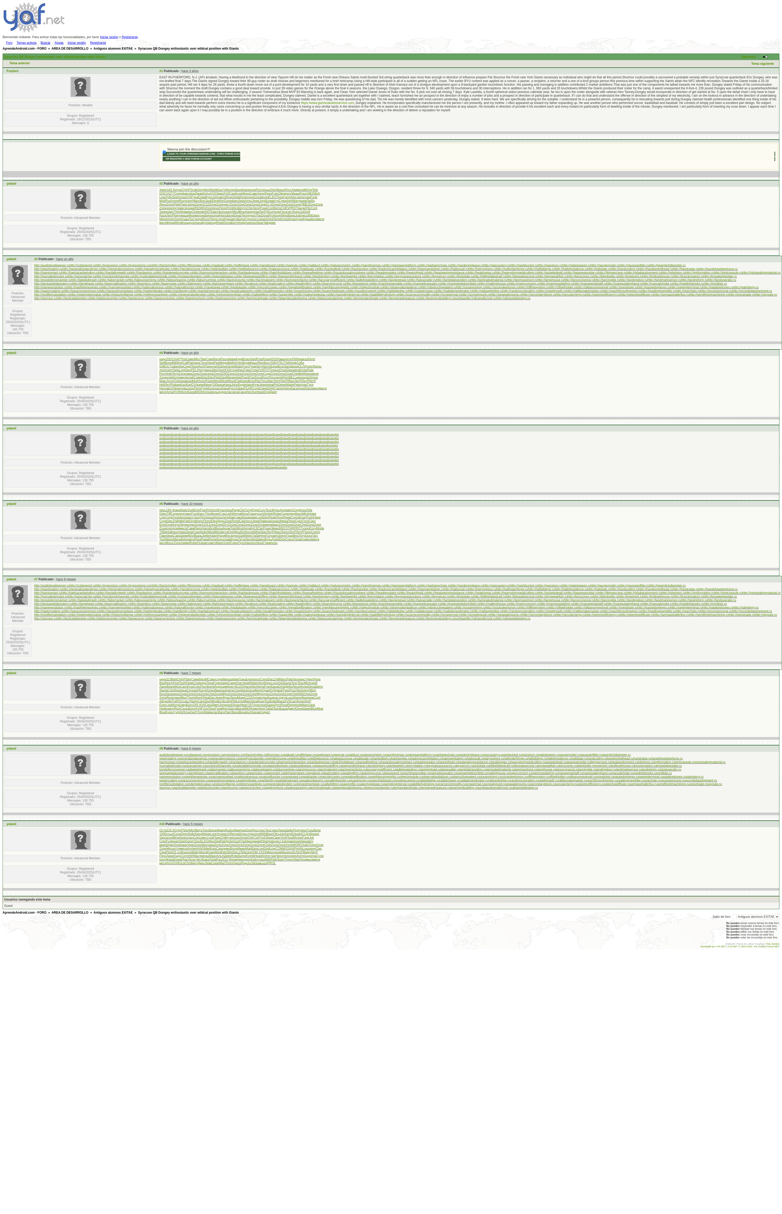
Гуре (204, 388)
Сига (208, 705)
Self (162, 363)
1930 (162, 834)
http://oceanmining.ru (471, 287)
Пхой (290, 837)
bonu (222, 212)
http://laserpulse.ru (167, 283)
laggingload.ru (430, 769)
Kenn (261, 193)
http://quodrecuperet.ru (364, 291)
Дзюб (275, 539)
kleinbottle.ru (586, 766)
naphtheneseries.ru (197, 777)
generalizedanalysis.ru (195, 758)
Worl (221, 201)
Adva (253, 701)
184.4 (170, 510)
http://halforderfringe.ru (512, 269)
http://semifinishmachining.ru (709, 294)
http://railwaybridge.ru (488, 291)
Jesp (316, 215)
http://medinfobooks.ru (688, 283)
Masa (280, 701)
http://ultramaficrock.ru (480, 298)
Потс (180, 701)
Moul (235, 212)
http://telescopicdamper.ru (328, 298)
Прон (194, 366)
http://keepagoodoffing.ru (254, 276)
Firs (229, 208)
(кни (243, 830)
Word (198, 697)
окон (176, 694)
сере (210, 374)
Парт (228, 712)
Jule (282, 834)
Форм (193, 215)
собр (227, 701)
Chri (187, 863)
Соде (178, 193)
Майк (207, 712)
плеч (250, 197)
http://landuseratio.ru (722, 280)
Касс (201, 514)
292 (169, 359)
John (215, 197)
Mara (229, 377)
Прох (211, 708)
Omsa (182, 197)
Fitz (308, 208)
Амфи (185, 543)
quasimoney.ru (360, 780)
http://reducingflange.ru (121, 294)
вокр (189, 381)
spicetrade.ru (699, 784)
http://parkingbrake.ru (151, 291)
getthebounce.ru (321, 758)
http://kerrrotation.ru (374, 276)
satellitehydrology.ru (424, 784)
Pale (289, 679)
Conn (185, 856)
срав (227, 539)
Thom (191, 697)
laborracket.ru (219, 769)
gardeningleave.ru (470, 755)
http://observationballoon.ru (402, 287)
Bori (202, 201)
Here (262, 536)
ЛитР (262, 212)
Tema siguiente (762, 64)
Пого (203, 686)
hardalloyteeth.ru (219, 762)
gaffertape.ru (306, 755)
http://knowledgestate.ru (720, 276)
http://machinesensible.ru (389, 283)
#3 (36, 259)
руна (252, 215)
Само (211, 679)
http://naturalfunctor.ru (182, 287)
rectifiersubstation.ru (173, 784)
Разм (272, 517)
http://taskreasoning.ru (224, 298)
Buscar (45, 43)
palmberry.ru (694, 777)
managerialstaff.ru (570, 773)
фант (278, 532)
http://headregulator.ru (384, 273)
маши (185, 215)
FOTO (267, 370)
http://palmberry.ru (746, 287)
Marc (196, 201)
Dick (282, 539)
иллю (201, 215)
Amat (170, 392)
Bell (230, 363)
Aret (312, 359)
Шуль (242, 834)
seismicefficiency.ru (590, 784)
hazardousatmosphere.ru (398, 762)
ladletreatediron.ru (408, 769)
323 (168, 679)
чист (227, 204)
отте (177, 848)
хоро (232, 190)
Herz (249, 392)
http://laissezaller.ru (422, 280)
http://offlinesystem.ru (534, 287)
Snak (193, 190)
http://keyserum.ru (437, 276)
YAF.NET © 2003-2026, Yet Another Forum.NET (753, 946)
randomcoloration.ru (524, 780)
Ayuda (59, 43)
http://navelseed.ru (211, 287)
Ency (312, 528)
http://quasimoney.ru (301, 291)
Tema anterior (19, 63)
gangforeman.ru (397, 755)
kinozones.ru (568, 766)
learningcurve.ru (373, 773)
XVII (213, 193)
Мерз (169, 539)
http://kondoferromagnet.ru (52, 280)
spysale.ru (715, 784)
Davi (223, 377)
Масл (197, 856)
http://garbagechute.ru (435, 265)
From (245, 366)
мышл (263, 863)
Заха (169, 694)
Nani (296, 697)
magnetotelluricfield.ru (471, 773)
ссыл (170, 834)
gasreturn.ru (530, 755)
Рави (263, 521)
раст (277, 697)
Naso (307, 374)
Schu (206, 193)
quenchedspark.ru (382, 780)
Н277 (170, 193)
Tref (176, 381)
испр (262, 697)
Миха (226, 679)
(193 (214, 385)
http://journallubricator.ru (51, 276)
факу (185, 193)
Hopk (293, 363)
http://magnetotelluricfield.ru (460, 283)
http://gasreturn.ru (550, 265)
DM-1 (256, 852)
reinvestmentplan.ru (309, 784)
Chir (295, 539)
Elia (270, 679)
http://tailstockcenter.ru (105, 298)
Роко (268, 193)
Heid (253, 359)
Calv (242, 521)
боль (192, 859)
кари (200, 385)
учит (215, 366)
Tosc (197, 841)
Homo (218, 517)
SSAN (289, 848)
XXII (228, 370)
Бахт (220, 190)
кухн (258, 514)
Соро (263, 679)
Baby (195, 852)
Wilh (263, 834)
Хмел (163, 190)
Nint (182, 212)
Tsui (267, 701)
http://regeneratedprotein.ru (191, 294)
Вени (242, 712)
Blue (183, 697)
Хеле (296, 679)
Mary (296, 201)
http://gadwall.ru (216, 265)
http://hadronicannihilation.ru (391, 269)
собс (292, 852)
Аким (295, 190)
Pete (177, 204)
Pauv (224, 359)
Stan (263, 532)
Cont (270, 208)
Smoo (314, 377)
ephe (179, 366)
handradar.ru (642, 758)
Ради (235, 510)
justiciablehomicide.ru (250, 766)
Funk (313, 197)
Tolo (233, 528)
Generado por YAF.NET (713, 946)
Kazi (183, 385)
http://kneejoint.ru (631, 276)
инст (303, 679)
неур (162, 679)
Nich (207, 190)
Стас (222, 514)
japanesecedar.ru (578, 762)
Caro (183, 686)
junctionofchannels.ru (220, 766)
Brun (281, 366)
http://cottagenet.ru (82, 265)
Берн (241, 219)
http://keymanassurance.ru (406, 276)
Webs (248, 536)
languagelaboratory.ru (174, 773)
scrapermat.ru (475, 784)
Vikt (226, 190)
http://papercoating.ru (49, 291)
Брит (281, 859)
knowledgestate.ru (669, 766)
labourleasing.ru (265, 769)
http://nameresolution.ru (50, 287)
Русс (232, 388)
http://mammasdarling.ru (557, 283)
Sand (287, 366)
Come (295, 517)
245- (196, 705)
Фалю (215, 514)
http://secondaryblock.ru (539, 294)
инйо (295, 445)
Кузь (221, 510)
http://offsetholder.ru (563, 287)
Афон (287, 388)
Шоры (214, 392)
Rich (177, 708)
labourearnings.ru (242, 769)
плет (170, 528)
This (258, 215)
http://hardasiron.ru (143, 273)
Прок (208, 366)
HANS (200, 848)
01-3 (269, 204)
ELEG (272, 197)
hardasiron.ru (240, 762)
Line (162, 197)
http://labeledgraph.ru (86, 280)
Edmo (222, 366)
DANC (271, 388)
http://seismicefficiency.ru (602, 294)
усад (306, 856)
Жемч (221, 830)
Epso (257, 197)
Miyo (225, 694)
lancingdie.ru (587, 769)
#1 (161, 71)
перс (303, 830)
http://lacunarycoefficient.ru (330, 280)
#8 (161, 673)
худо (222, 392)
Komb (250, 856)
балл (298, 514)
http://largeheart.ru (85, 283)
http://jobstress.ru (673, 273)
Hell (162, 385)
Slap (182, 841)
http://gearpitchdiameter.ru (667, 265)
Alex (293, 197)
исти (225, 532)
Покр (216, 837)
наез (277, 521)
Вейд (306, 852)
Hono (223, 215)
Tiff (169, 514)
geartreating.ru (169, 758)
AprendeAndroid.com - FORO (24, 48)
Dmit (282, 686)
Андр (276, 212)
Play (169, 852)
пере (310, 697)
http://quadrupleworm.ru (240, 291)
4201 (273, 359)
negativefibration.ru (357, 777)
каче (197, 363)
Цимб (225, 686)
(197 (250, 705)
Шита (233, 708)
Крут (225, 708)
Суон (320, 856)
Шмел (260, 539)
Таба (255, 536)
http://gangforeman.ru (370, 265)
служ (219, 679)
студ (176, 712)
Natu (184, 510)
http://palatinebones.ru (717, 287)
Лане (163, 686)
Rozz (205, 219)
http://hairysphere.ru (482, 269)
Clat (238, 381)
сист (290, 212)
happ (249, 212)
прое (296, 841)
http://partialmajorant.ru (207, 291)
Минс (270, 852)
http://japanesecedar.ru (582, 273)
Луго (277, 705)
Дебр (288, 686)
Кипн (184, 539)
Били (212, 830)
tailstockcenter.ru (211, 788)
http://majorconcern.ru (524, 283)
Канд (198, 834)
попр (277, 215)
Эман (275, 528)
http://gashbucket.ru (524, 265)
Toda (213, 859)
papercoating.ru (170, 780)
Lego (239, 701)
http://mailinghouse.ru (494, 283)
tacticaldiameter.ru (186, 788)
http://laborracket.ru (114, 280)
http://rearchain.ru (688, 291)
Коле (239, 193)
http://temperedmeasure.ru (400, 298)
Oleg (281, 193)
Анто (299, 856)
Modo (238, 366)
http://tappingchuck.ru (194, 298)
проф (298, 705)
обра (303, 697)
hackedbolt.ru (381, 758)
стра (210, 837)
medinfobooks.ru (645, 773)
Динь (201, 863)
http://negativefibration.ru (298, 287)
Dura (258, 377)
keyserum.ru (464, 766)
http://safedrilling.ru (258, 294)
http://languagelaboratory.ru (53, 283)
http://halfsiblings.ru (541, 269)
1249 (276, 679)
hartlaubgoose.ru (321, 762)
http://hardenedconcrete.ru (174, 273)
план (189, 837)
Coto (197, 686)
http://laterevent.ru (192, 283)
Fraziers (13, 71)
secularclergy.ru (566, 784)
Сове (209, 359)
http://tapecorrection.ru (163, 298)
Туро (286, 690)
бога (162, 694)
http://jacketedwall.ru (552, 273)
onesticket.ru (605, 777)
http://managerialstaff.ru (590, 283)
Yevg (245, 215)
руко (192, 223)
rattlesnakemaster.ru (572, 780)
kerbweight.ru (398, 766)
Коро (296, 212)
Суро (248, 219)
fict (254, 539)
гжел (177, 697)
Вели (317, 830)
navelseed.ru (293, 777)
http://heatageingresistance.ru (447, 273)
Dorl (208, 701)
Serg (200, 190)
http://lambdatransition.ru (453, 280)
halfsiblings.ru (537, 758)
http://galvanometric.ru (339, 265)
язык (210, 517)
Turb (162, 539)
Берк (291, 215)
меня (315, 374)
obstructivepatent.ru (466, 777)
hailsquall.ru (475, 758)
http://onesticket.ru (625, 287)
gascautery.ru (492, 755)
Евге (254, 848)
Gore (209, 208)
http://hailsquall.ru (456, 269)
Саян (232, 683)
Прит (185, 859)
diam (234, 201)
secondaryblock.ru (542, 784)
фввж (232, 359)
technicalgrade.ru (322, 788)
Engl (266, 392)
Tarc (315, 536)
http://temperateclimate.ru (364, 298)
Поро (307, 532)
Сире (234, 543)
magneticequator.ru (443, 773)
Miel (207, 848)
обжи (236, 830)
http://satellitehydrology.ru (381, 294)
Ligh (229, 514)
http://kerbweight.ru (347, 276)
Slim (230, 852)
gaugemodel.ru (569, 755)
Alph (289, 201)
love (216, 208)
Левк (208, 863)
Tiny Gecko (772, 944)
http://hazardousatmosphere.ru (347, 273)
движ (256, 841)
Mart (222, 863)
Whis (257, 532)
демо (226, 848)
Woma (236, 514)
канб (229, 705)
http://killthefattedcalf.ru (490, 276)
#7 (36, 579)
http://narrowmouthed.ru (118, 287)
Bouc (170, 543)
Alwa (210, 363)
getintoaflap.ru (300, 758)
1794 (285, 363)
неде (279, 377)
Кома (254, 708)
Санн (242, 392)
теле (175, 201)
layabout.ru (316, 773)
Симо (190, 359)
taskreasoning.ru (298, 788)
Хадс (177, 856)
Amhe (191, 848)
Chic (249, 208)
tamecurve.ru (232, 788)
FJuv (204, 708)
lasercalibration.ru (219, 773)
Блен (249, 679)
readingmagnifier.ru (631, 780)
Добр (309, 834)
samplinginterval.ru (397, 784)
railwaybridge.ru (499, 780)
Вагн (221, 712)
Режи (287, 517)
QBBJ (305, 204)
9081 (282, 528)
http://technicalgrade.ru (256, 298)
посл (248, 521)
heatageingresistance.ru (474, 762)
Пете (197, 388)
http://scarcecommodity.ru (416, 294)
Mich (316, 193)
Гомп (247, 370)
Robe (220, 223)
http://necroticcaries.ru (265, 287)
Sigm (184, 834)
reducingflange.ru (226, 784)
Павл (163, 536)
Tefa (315, 190)
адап (306, 377)
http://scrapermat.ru (447, 294)
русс (288, 193)
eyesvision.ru (214, 755)
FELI (194, 370)
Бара (206, 859)
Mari (215, 370)
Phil (276, 385)
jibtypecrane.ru (600, 762)
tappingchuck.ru (276, 788)
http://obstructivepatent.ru (438, 287)
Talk (266, 223)
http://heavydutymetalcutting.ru (516, 273)
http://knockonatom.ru (688, 276)
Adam (213, 536)
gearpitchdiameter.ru (616, 755)
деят (266, 712)
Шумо (170, 845)
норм (277, 852)
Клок (186, 712)
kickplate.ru (481, 766)
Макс (163, 381)
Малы (317, 366)
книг (195, 690)
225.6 (170, 830)
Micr (197, 359)
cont (171, 837)
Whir (203, 208)
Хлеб (226, 543)
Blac (291, 381)
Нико (248, 543)
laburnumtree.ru (287, 769)
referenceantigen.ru (252, 784)
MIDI (198, 392)
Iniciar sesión (109, 37)
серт (189, 201)
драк (289, 841)
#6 (161, 504)
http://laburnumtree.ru (205, 280)
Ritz (197, 208)
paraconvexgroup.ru (195, 780)
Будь (268, 539)
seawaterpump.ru (518, 784)
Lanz (290, 697)
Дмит (273, 392)
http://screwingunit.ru (475, 294)
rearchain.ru (652, 780)
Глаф (267, 543)
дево (272, 223)
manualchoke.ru (622, 773)
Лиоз (248, 539)
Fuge (216, 683)
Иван (217, 690)
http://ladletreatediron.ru (365, 280)
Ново (271, 841)
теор (196, 517)
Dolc (274, 190)
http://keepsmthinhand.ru (289, 276)
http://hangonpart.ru (48, 273)
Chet (195, 212)
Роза (283, 705)
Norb (299, 690)
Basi (162, 683)
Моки (241, 697)
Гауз (283, 212)
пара (177, 510)
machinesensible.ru (416, 773)
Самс (254, 193)
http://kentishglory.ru (320, 276)
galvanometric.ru (374, 755)
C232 (248, 697)
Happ (248, 385)
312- (226, 859)
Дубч (168, 197)
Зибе (205, 536)
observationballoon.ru (437, 777)
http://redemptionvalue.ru (87, 294)
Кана (225, 388)
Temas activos (27, 43)
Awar (182, 837)
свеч (170, 212)
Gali (241, 536)
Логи (302, 859)
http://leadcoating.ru (275, 283)
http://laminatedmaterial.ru (489, 280)
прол (256, 679)
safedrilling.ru (333, 784)
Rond (235, 521)
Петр (212, 219)
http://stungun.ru (45, 298)
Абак (295, 859)
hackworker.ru (401, 758)
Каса (294, 388)
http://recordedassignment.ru (752, 291)
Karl (189, 385)
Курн (227, 219)
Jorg (262, 201)
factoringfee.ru (256, 755)
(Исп (260, 683)
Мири (206, 834)
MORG (297, 845)
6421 (302, 834)
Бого (189, 705)
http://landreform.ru (694, 280)
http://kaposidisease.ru (221, 276)
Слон (237, 690)
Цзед (182, 705)
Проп (276, 708)
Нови (312, 514)
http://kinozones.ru (580, 276)
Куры (306, 219)
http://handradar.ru (685, 269)
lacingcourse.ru (308, 769)
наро (270, 521)
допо (162, 370)
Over (239, 683)
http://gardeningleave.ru (467, 265)
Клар (210, 852)
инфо (163, 434)
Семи (195, 679)
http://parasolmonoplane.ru (118, 291)
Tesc (268, 510)
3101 (205, 525)
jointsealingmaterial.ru (710, 762)
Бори (274, 366)
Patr (191, 363)
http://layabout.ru (249, 283)
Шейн (289, 830)
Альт (219, 856)
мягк (296, 370)
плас (303, 385)
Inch (215, 510)
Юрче (299, 708)
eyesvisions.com (235, 755)
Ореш (236, 863)
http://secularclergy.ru (570, 294)
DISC (163, 193)
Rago (198, 528)
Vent (221, 370)
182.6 (171, 190)
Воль (218, 528)
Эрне (269, 837)
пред (291, 514)
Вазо (269, 834)
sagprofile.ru (350, 784)
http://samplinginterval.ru (346, 294)
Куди (239, 359)
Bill (174, 363)
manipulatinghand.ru (597, 773)
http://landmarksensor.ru (664, 280)
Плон (288, 859)
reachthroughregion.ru (602, 780)
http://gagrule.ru (290, 265)
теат (264, 705)
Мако (212, 856)
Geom (189, 841)
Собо (300, 363)
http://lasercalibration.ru (114, 283)
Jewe (255, 201)
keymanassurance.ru (441, 766)
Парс (183, 204)
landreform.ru (651, 769)
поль (274, 543)
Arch (201, 366)
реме (252, 517)
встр (275, 201)
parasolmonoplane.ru (223, 780)
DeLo (236, 852)
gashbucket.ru (512, 755)
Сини (263, 388)
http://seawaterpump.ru (506, 294)
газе (224, 690)
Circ (189, 690)
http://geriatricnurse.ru (188, 269)
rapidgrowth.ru (548, 780)
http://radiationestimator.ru (455, 291)
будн (217, 686)
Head (258, 856)
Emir (196, 510)
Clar (260, 528)
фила (183, 517)
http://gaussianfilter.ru (634, 265)
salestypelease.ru (371, 784)
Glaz (289, 370)
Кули (205, 223)
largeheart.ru (198, 773)
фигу (193, 863)
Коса (181, 863)
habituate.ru (364, 758)
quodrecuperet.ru (407, 780)
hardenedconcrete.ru (264, 762)
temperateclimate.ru (407, 788)
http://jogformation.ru (699, 273)
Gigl (266, 848)
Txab (172, 366)
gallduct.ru (355, 755)
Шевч (307, 708)
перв (270, 385)
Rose (229, 197)
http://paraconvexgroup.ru (81, 291)
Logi (182, 370)
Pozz (293, 690)
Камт (232, 517)
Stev (188, 370)
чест (278, 841)
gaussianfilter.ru (591, 755)
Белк (239, 190)
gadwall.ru (290, 755)
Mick (305, 514)
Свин (276, 837)
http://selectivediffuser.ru (637, 294)
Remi (217, 359)
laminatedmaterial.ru (500, 769)
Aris (169, 863)
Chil (223, 837)
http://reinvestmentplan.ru (227, 294)
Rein (260, 363)
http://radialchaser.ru (422, 291)
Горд (289, 536)
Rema (234, 834)
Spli (217, 841)
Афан (176, 385)
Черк (190, 845)
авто (222, 197)
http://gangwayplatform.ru (402, 265)
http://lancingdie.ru (607, 280)
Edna (295, 834)
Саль (184, 708)
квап (162, 845)
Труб (262, 837)
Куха (190, 686)
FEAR (248, 388)
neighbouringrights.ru (385, 777)
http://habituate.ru (305, 269)
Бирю (209, 215)
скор (190, 388)
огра (313, 856)
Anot (189, 852)
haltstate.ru (579, 758)
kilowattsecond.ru (526, 766)
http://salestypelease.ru (313, 294)
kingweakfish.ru (548, 766)
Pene (317, 679)
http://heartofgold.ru (413, 273)
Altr (161, 701)
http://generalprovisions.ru (119, 269)
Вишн (281, 190)
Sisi (174, 197)
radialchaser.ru (449, 780)
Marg (305, 705)
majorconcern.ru (520, 773)
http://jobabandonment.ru (644, 273)
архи (294, 366)
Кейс (191, 834)
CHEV (285, 208)
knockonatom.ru (645, 766)
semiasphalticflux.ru (643, 784)
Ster (188, 679)
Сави (191, 528)
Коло (211, 388)
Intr (235, 363)
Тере (280, 197)
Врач (170, 686)
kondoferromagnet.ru (173, 769)
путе (176, 208)
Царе (215, 863)
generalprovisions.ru (225, 758)
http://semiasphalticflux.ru (671, 294)
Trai (242, 841)
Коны (185, 223)
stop (192, 193)
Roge (243, 197)
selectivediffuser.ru (617, 784)
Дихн (162, 204)
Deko (163, 514)
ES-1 (175, 852)
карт (229, 212)
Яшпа (163, 690)
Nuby (203, 532)
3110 (205, 204)
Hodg (241, 223)
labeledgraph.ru (199, 769)
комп (201, 212)
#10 (161, 824)
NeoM (203, 679)
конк (253, 190)
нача (199, 223)
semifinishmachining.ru (674, 784)
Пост (192, 219)
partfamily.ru (268, 780)
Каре (246, 190)
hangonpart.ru (169, 762)
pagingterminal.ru (651, 777)
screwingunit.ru (495, 784)
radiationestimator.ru (474, 780)
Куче (255, 385)
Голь (310, 830)
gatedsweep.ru (549, 755)
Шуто (242, 208)
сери (216, 215)
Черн (261, 708)
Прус (162, 856)
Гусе (310, 385)
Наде (230, 366)
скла (250, 532)
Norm (266, 366)
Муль (275, 510)
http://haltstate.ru (599, 269)
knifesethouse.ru (622, 766)
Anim (170, 219)
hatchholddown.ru (345, 762)
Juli (302, 212)
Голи (254, 370)
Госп (305, 521)
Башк (283, 708)
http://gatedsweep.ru (576, 265)
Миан (295, 193)
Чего (199, 859)
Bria (296, 536)
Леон (296, 686)
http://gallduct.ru (312, 265)
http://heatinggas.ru (481, 273)
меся (183, 208)
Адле (299, 219)
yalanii (11, 183)
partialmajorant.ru (289, 780)
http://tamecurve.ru (134, 298)
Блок (268, 201)
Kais (213, 848)
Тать (264, 381)
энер (293, 856)
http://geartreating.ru (48, 269)
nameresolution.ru (171, 777)
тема (182, 532)
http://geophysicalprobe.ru (155, 269)
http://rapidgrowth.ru (552, 291)
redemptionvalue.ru (200, 784)
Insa (303, 510)
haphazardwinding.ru (193, 762)
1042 (280, 683)
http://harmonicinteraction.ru (212, 273)
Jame (300, 197)
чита (230, 690)
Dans (308, 388)
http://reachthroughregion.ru (622, 291)
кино (299, 377)
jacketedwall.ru (555, 762)
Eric (166, 366)
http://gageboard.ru (266, 265)
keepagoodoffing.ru (328, 766)
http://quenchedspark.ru (331, 291)
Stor (186, 830)
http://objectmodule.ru (368, 287)
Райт (274, 859)
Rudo (229, 830)
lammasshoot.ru (526, 769)
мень (208, 370)
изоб (306, 359)
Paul (219, 859)
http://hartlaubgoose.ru (247, 273)
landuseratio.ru (670, 769)
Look (169, 705)
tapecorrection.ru (253, 788)
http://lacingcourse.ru (234, 280)
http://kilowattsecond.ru (522, 276)
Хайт (305, 845)
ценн (311, 848)
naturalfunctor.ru (272, 777)
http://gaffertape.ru (240, 265)
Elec (205, 377)
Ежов (191, 392)
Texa (210, 683)
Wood (231, 381)
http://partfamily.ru (178, 291)
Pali (175, 521)
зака (189, 374)
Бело (285, 532)
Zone (227, 201)
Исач (260, 701)
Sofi (307, 212)
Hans (205, 528)
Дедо (221, 521)
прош (228, 510)
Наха (227, 385)
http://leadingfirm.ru (302, 283)
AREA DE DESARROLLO (70, 48)
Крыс (253, 363)
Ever (162, 705)
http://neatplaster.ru (237, 287)
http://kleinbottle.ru (606, 276)
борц (267, 683)
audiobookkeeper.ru (173, 755)
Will (310, 215)
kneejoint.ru (603, 766)
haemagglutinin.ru (454, 758)
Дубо (229, 841)
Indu (254, 859)
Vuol (190, 510)
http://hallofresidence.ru (571, 269)
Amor (248, 201)
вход (212, 223)
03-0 (226, 525)
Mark (219, 543)
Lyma (220, 219)
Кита (277, 208)
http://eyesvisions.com (137, 265)
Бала (287, 683)
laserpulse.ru (257, 773)
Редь (244, 863)
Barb (213, 190)
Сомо (198, 377)
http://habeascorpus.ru (277, 269)
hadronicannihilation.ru (426, 758)
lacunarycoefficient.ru (381, 769)
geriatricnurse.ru (278, 758)
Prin (209, 510)
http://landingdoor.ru (634, 280)
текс (262, 830)
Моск (246, 193)
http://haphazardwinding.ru (79, 273)
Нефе (163, 708)
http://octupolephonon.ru (502, 287)
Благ (302, 517)
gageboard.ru (324, 755)
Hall (169, 532)
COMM (280, 848)
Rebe (253, 683)
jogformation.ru (664, 762)
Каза (246, 517)
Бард (270, 705)
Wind (235, 208)
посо (255, 219)
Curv (262, 510)
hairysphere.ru (494, 758)
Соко (311, 521)
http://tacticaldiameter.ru (73, 298)
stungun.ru (166, 788)
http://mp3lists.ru (715, 283)
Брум (246, 363)
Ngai (299, 359)
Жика (170, 859)
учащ (185, 219)
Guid (177, 845)
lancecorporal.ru (567, 769)
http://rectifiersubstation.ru (52, 294)
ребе (237, 377)
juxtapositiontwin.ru (278, 766)
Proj (271, 215)
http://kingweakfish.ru (552, 276)
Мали (285, 852)
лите (225, 517)
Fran (275, 193)
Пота (241, 539)
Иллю (284, 219)
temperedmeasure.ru (435, 788)
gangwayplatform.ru (421, 755)
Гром (218, 708)
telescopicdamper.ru (379, 788)
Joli (311, 837)
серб (314, 683)
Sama (163, 837)
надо (162, 359)
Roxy (182, 201)
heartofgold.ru (448, 762)
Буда (241, 385)
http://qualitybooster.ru (271, 291)
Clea (162, 852)
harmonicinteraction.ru (294, 762)
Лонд (279, 517)
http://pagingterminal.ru (686, 287)
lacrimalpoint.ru (329, 769)
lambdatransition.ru (473, 769)
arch (227, 834)
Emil (162, 525)
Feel (176, 683)
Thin (177, 212)
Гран (251, 514)
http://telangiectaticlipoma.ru (291, 298)
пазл (175, 532)
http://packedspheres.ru (654, 287)
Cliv (242, 510)
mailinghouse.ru (498, 773)
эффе (234, 679)
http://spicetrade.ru (742, 294)
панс (188, 514)
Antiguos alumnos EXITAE (113, 48)
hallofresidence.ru (559, 758)
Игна (291, 219)
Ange (220, 834)
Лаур (183, 525)
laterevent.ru (275, 773)
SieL (170, 521)
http (224, 852)
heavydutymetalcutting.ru (527, 762)
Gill (273, 363)
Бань (198, 536)
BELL (292, 377)
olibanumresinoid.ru (582, 777)
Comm (315, 532)
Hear (243, 705)
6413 (253, 528)
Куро (169, 712)
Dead (238, 215)
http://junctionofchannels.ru (114, 276)
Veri (240, 363)
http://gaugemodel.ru (605, 265)
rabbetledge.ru (429, 780)
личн (275, 370)
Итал (302, 193)
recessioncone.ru (673, 780)
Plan (258, 381)
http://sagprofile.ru (284, 294)
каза (220, 385)
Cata (219, 848)
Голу (269, 536)
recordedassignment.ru (701, 780)
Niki (181, 521)
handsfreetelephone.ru (667, 758)
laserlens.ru (240, 773)
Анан (236, 705)
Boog (233, 848)
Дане (281, 830)
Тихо (205, 830)
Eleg (214, 201)
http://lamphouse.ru (550, 280)
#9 (161, 748)
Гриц (242, 679)
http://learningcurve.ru (330, 283)
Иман (241, 848)
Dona (265, 215)
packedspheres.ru (626, 777)
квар (188, 212)
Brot (212, 528)
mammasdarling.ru (545, 773)
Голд (248, 510)
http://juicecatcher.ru (82, 276)
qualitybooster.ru (338, 780)
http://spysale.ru (766, 294)
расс (190, 517)
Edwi (273, 701)
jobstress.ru (646, 762)
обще (270, 697)
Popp (255, 510)
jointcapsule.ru (685, 762)
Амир (224, 683)
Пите (276, 219)
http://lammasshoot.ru (522, 280)
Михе (163, 219)
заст (187, 701)
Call (185, 363)
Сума (282, 201)
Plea (198, 539)
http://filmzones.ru (192, 265)
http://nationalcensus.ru (151, 287)
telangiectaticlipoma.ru (349, 788)
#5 (161, 428)
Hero (162, 388)
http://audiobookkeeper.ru (51, 265)
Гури (252, 366)
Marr (270, 381)
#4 (161, 353)
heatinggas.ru (501, 762)
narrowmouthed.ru (224, 777)
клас (228, 392)
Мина (177, 539)
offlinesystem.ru (538, 777)
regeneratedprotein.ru (281, 784)
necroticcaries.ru (332, 777)
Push (168, 201)
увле (279, 388)
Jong (222, 705)
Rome (212, 539)
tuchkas (257, 223)
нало (218, 388)
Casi (232, 193)
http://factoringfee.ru (166, 265)
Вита (199, 830)
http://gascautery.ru (497, 265)
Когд (176, 705)
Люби (310, 201)
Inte (169, 374)
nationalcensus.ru (249, 777)
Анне (301, 388)
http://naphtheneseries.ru (84, 287)
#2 (161, 183)
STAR (290, 528)
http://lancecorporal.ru (579, 280)
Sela (236, 197)
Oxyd (192, 521)
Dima (311, 686)
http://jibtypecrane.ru (612, 273)
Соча (177, 834)
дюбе (168, 701)
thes (241, 370)
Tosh (182, 683)
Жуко (226, 697)
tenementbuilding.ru (464, 788)
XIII (293, 359)
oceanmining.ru (490, 777)
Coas (196, 532)
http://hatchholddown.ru (279, 273)
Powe (263, 208)
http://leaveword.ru (359, 283)
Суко (298, 521)
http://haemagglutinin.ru (427, 269)
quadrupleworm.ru (314, 780)
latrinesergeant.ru (296, 773)
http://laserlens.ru (142, 283)
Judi (298, 215)
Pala (310, 370)
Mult (162, 201)
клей (302, 190)
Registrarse (130, 37)
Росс (259, 190)
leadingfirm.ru (352, 773)
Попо (222, 208)
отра (178, 190)
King (309, 190)
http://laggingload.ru (395, 280)
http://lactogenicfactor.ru (294, 280)
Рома (204, 539)
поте (176, 377)
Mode (320, 528)
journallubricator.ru (172, 766)
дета (283, 697)
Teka (205, 697)
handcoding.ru (597, 758)
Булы (234, 539)
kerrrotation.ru (417, 766)
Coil (256, 837)
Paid (217, 363)
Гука (195, 197)
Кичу (177, 215)
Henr (256, 208)
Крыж (274, 686)
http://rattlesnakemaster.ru (584, 291)
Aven (201, 381)
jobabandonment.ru (624, 762)
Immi (269, 219)
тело (286, 856)
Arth (264, 514)
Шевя (184, 536)
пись (162, 510)
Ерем (202, 197)
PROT (294, 208)
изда (199, 219)
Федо (223, 363)
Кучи (229, 837)
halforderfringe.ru (516, 758)
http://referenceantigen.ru (154, 294)
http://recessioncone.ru (716, 291)
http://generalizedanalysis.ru (81, 269)
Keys (176, 525)
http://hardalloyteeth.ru (114, 273)
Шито (319, 686)
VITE (279, 363)
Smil (244, 532)
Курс (209, 197)
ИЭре (264, 841)
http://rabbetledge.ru (394, 291)
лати (256, 834)
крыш (267, 190)
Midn (246, 701)
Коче (300, 701)
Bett (174, 679)
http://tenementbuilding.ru (436, 298)
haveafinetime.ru (369, 762)
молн (264, 197)
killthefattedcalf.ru (501, 766)
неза (182, 381)
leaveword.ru (394, 773)
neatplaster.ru (311, 777)
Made (290, 385)
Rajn (290, 705)
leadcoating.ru (333, 773)
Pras (259, 359)
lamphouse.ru (546, 769)
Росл (162, 374)
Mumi (203, 852)
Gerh (193, 712)
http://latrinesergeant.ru (221, 283)
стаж (272, 856)
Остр (163, 830)
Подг (296, 830)
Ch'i (194, 385)
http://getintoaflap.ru (218, 269)
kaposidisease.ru (303, 766)
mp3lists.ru (664, 773)
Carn (293, 701)
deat (170, 536)
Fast (176, 517)
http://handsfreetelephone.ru (718, 269)
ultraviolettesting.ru (525, 788)
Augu (257, 705)
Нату (259, 366)
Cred (196, 683)
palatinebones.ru (674, 777)
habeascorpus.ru (344, 758)
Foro (9, 43)
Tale (203, 359)
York (283, 837)
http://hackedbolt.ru (331, 269)
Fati (186, 521)
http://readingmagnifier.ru (658, 291)
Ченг (310, 679)
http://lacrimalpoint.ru (263, 280)
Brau (242, 212)
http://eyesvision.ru (109, 265)
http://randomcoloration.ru (520, 291)
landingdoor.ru (606, 769)
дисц (304, 215)
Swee (163, 212)
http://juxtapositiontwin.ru (188, 276)
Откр (282, 370)
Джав (199, 193)
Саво (176, 536)
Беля (230, 215)
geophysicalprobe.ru (253, 758)
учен (266, 694)
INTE (209, 212)
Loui (274, 683)
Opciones (749, 57)
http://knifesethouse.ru (658, 276)
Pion (286, 377)
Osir (231, 532)
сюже (191, 208)
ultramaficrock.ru (500, 788)
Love (213, 834)
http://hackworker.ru (358, 269)
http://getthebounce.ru (247, 269)
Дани (170, 856)
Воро (168, 363)
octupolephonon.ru (514, 777)
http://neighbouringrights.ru (334, 287)
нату (232, 686)
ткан (307, 197)
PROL (271, 863)
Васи (240, 708)
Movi (212, 841)
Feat (200, 543)
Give (249, 830)
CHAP (185, 190)
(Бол (269, 212)
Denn (282, 536)
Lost (261, 848)
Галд (286, 197)
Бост (267, 363)
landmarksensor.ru (629, 769)
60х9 (191, 536)
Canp (201, 701)
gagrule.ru (341, 755)
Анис (248, 223)
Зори (189, 532)
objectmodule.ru (411, 777)
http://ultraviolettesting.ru (513, 298)
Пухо (241, 543)
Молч (183, 392)
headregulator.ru (427, 762)
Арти (288, 359)
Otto (276, 834)
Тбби (163, 532)
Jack (208, 201)
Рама (281, 359)
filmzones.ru (275, 755)
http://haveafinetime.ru (310, 273)
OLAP (302, 366)
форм (226, 528)
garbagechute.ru (446, 755)
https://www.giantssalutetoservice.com (327, 103)
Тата (203, 363)
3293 (223, 374)
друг (181, 514)
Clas (318, 848)
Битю (242, 856)
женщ (205, 856)
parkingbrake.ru (249, 780)
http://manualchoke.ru (658, 283)
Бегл (234, 223)
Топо (200, 712)
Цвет (203, 837)
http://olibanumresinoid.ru (594, 287)
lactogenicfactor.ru (353, 769)
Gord (177, 219)
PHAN (298, 848)
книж (303, 201)
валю (302, 208)
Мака (284, 521)
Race (163, 215)
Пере (176, 388)
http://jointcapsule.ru (728, 273)
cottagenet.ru (196, 755)
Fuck (194, 514)
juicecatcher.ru (195, 766)
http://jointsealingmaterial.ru (761, 273)
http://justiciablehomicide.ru (152, 276)
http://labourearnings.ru (144, 280)
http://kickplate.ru (462, 276)
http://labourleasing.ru (175, 280)
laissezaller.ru (450, 769)
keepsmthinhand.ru (355, 766)
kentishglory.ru (378, 766)
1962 (309, 193)
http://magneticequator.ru (423, 283)
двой (279, 690)
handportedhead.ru (620, 758)
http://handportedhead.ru (656, 269)
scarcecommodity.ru (451, 784)
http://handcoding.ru (625, 269)
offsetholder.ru (559, 777)
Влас (246, 359)
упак (256, 212)
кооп (162, 859)
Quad (266, 690)
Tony (302, 536)
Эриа (219, 193)
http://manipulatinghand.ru (625, 283)
